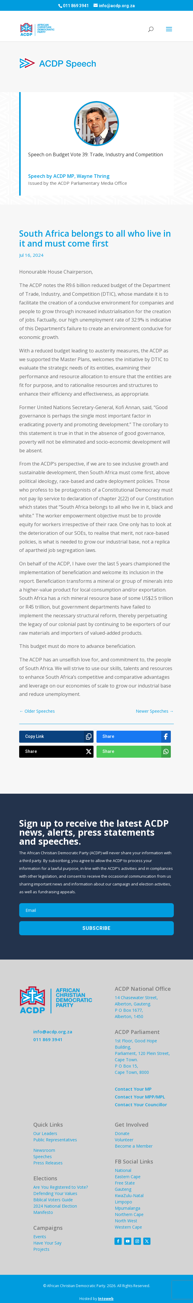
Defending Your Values (55, 1193)
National (123, 1170)
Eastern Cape (128, 1176)
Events (39, 1236)
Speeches (42, 1156)
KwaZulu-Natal (129, 1195)
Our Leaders (45, 1133)
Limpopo (123, 1202)
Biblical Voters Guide (53, 1200)
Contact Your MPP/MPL (140, 1097)
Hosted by (96, 1298)
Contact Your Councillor (141, 1104)
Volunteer (124, 1140)
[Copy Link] (56, 737)
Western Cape (128, 1227)
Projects (41, 1249)
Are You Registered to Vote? (60, 1187)
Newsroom (44, 1150)
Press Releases (48, 1163)
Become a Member (134, 1146)
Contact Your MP (133, 1089)
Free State (125, 1183)
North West (126, 1221)
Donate (122, 1133)
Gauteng (123, 1189)
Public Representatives (55, 1140)
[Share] (133, 737)
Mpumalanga (127, 1208)
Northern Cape (129, 1214)
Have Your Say (47, 1243)
